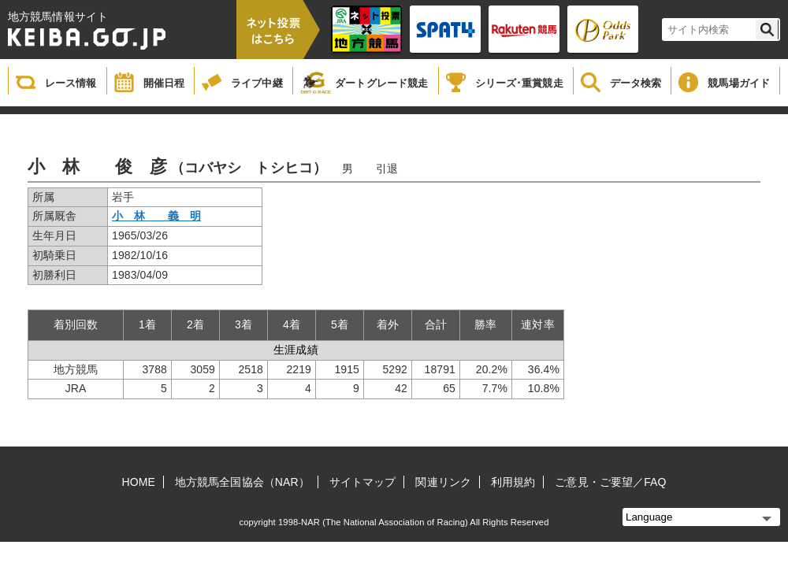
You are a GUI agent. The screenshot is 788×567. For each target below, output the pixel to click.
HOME (138, 482)
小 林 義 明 (156, 215)
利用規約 (513, 482)
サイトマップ (362, 482)
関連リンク (443, 482)
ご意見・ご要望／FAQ (610, 482)
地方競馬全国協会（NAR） (242, 482)
